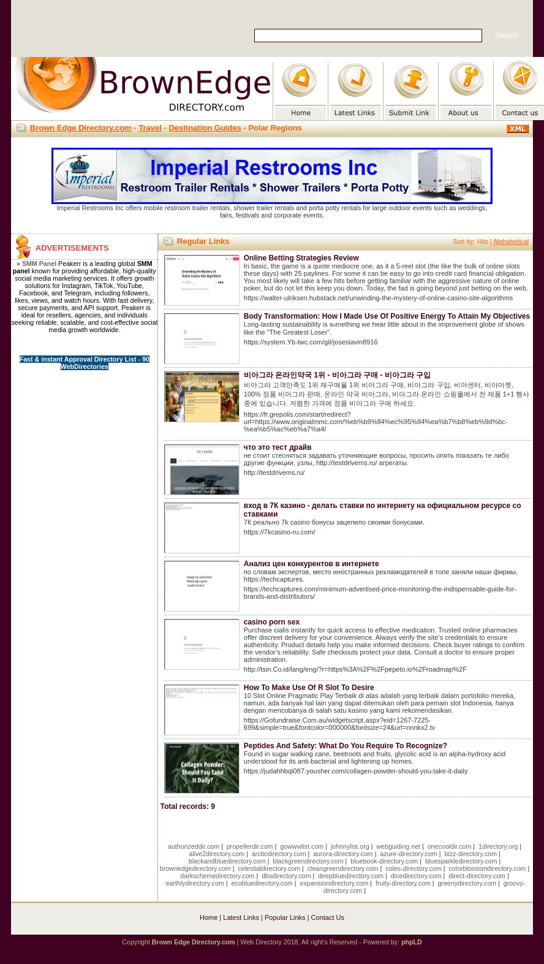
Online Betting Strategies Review (301, 258)
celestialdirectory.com (269, 868)
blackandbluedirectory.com (227, 861)
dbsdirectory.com (286, 875)
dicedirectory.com (416, 875)
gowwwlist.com (301, 846)
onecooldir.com (450, 846)
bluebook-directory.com (384, 861)
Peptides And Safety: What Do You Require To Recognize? (345, 746)
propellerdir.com (250, 846)
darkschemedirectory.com (217, 875)
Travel (150, 127)
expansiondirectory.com (334, 883)
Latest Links (241, 917)
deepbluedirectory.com (350, 875)
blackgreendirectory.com (308, 861)
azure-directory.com (408, 853)
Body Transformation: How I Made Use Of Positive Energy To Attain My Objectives (387, 316)
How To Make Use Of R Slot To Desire (309, 687)
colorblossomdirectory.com (487, 868)
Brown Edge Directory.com (81, 127)
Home (208, 917)
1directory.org (498, 846)
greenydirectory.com (466, 883)
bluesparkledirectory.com (461, 861)
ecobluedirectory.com (262, 883)
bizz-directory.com (470, 853)
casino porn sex (272, 622)
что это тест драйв (278, 447)
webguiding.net (398, 846)
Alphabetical (511, 241)
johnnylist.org (350, 846)
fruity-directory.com (403, 883)
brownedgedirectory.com (195, 868)
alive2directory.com (216, 853)
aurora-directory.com (343, 853)
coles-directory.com (413, 868)
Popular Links (285, 917)
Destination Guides (204, 127)
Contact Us (327, 917)
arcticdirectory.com (279, 853)
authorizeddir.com (193, 846)
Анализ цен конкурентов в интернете (311, 564)
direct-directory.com (476, 875)
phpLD (411, 942)
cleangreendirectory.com (343, 868)
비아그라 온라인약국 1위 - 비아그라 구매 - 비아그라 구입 (337, 375)
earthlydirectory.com (195, 883)
